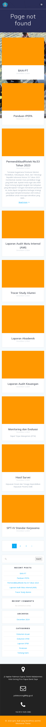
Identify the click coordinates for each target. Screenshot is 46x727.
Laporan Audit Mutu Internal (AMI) (23, 587)
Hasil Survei (23, 477)
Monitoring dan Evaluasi (23, 429)
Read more (23, 202)
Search (38, 559)
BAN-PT (23, 70)
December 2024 (23, 619)
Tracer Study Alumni (23, 292)
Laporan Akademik (23, 338)
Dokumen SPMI (23, 639)
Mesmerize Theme (23, 723)
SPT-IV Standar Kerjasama (23, 528)
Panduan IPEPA (23, 116)
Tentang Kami (23, 653)
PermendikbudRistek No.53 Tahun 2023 (23, 583)
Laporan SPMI (23, 643)
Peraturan (23, 648)
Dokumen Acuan (23, 634)
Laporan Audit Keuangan (23, 383)
